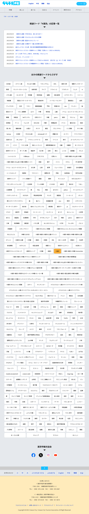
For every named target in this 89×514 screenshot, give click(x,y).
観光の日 (72, 123)
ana (65, 106)
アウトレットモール (34, 140)
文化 (55, 84)
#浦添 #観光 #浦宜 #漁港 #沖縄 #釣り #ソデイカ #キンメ (64, 279)
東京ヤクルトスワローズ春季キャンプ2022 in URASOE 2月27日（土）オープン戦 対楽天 (43, 60)
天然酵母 (9, 385)
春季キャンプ (11, 179)
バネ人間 (36, 223)
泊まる (44, 10)
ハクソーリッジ (49, 374)
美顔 (40, 329)
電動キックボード (77, 84)
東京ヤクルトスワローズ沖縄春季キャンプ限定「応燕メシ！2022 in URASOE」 (40, 64)
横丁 (48, 162)
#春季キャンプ (30, 251)
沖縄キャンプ (72, 307)
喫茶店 (48, 112)
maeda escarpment (12, 374)
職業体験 (18, 128)
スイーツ (20, 430)
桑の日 (71, 184)
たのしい (71, 430)
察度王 (71, 296)
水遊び (28, 128)
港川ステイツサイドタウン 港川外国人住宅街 (20, 301)
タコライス (21, 318)
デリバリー (20, 324)
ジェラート (52, 357)
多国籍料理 (49, 201)
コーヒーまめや (68, 385)
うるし (80, 184)
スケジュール (44, 307)
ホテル (68, 162)
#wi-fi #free (39, 296)
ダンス (80, 195)
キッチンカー (41, 285)
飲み (56, 151)
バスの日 (52, 184)
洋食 (7, 351)
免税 (81, 123)
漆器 (46, 190)
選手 (54, 307)
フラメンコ (53, 89)
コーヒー (80, 396)
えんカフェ (34, 391)
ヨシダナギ (19, 95)
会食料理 (48, 318)
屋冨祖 (16, 218)
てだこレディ (79, 418)
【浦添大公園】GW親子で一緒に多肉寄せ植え (29, 44)
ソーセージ (69, 195)
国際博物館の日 (50, 145)
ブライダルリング (26, 346)
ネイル (62, 351)
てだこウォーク (61, 329)
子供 (34, 218)
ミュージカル (59, 167)
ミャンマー (65, 391)
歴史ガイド (9, 112)
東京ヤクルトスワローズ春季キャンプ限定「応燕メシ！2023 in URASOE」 (38, 50)
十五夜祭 (29, 184)
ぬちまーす (49, 346)
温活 (61, 335)
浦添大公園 (51, 430)
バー (81, 329)
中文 (37, 3)
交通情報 (25, 218)
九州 (55, 218)
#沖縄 (29, 240)
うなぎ (20, 335)
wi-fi (32, 112)
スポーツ (33, 402)
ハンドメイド (22, 312)
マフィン (23, 368)
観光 (63, 117)
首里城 (8, 123)
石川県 (41, 151)
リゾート (80, 95)
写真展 (30, 95)
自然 (80, 101)
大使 (20, 106)
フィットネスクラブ (76, 324)
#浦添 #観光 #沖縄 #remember (73, 251)
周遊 (7, 89)
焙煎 (65, 396)
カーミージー (37, 212)
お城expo (26, 156)
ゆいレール (70, 212)
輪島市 (33, 151)
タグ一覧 (10, 16)
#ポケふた (22, 246)
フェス (75, 89)
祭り (7, 418)
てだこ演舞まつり (45, 379)
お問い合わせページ (35, 505)
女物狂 (34, 379)
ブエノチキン (57, 128)
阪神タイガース (10, 151)
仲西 (15, 402)
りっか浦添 (40, 184)
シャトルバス (12, 156)
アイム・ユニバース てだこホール (72, 112)
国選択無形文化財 (57, 363)
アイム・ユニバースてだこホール (16, 167)
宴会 (39, 318)
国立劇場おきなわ (12, 424)
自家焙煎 (34, 89)
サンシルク (61, 179)
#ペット (8, 240)
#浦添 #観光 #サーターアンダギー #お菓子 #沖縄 (66, 268)
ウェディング (53, 340)
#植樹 (45, 240)
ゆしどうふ (9, 318)
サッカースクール (44, 324)
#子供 (61, 223)
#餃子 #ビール (51, 296)
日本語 (8, 84)
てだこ (28, 106)
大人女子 (50, 312)
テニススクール (60, 324)
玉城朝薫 (9, 190)
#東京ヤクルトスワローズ (14, 251)
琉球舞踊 (16, 223)
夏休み (49, 424)
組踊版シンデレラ (21, 379)
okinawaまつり (42, 134)
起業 (81, 391)
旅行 (64, 140)
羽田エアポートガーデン (24, 101)
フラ (7, 145)
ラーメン (63, 357)
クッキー (80, 363)
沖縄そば (16, 418)
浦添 (43, 391)
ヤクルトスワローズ (76, 424)
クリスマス (70, 346)
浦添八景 (64, 84)
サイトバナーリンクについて (64, 505)
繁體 (43, 3)
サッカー (74, 106)
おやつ (30, 285)
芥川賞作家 (79, 162)
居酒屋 (72, 151)
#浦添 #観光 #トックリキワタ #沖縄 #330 (19, 262)
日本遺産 (80, 296)
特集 (10, 10)
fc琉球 (18, 134)
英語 (40, 162)
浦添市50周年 (45, 301)
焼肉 (46, 140)
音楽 (73, 329)
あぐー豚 (80, 374)
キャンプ (36, 435)
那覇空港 (54, 123)
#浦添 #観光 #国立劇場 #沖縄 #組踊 (67, 273)
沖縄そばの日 (25, 234)
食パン (38, 201)
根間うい (48, 246)
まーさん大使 (15, 435)
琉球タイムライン (63, 246)
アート (17, 123)
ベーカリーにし (22, 385)
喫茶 (68, 201)
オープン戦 (23, 151)
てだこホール (42, 413)
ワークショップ (68, 340)
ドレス (41, 340)
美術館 (50, 206)
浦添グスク (79, 218)
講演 (74, 391)
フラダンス (65, 89)
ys (67, 206)
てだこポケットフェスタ (13, 184)
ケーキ (57, 402)
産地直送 (70, 312)
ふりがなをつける (38, 473)
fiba (38, 190)
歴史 (61, 307)
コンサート (49, 212)
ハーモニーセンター (56, 101)
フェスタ (26, 123)
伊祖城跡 (64, 407)
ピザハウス (78, 201)
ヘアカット (51, 351)
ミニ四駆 (69, 128)
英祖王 (72, 240)
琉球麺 (60, 346)
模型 (46, 128)
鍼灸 (70, 335)
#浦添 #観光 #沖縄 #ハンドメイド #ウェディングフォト (24, 279)
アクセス (79, 10)
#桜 (53, 240)
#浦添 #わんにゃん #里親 (14, 285)
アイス (63, 123)
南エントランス (37, 145)
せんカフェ (10, 329)
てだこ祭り (68, 413)
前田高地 (37, 374)
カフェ (80, 385)
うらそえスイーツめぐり (50, 385)
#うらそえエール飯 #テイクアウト (69, 290)
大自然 (81, 240)
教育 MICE (67, 10)
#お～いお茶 (62, 240)
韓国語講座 (38, 106)
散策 (81, 430)
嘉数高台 (70, 101)
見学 (32, 424)
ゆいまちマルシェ (49, 223)
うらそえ (9, 312)
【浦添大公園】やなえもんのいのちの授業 (28, 37)
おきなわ (25, 195)
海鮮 (60, 312)
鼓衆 (53, 418)
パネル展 (9, 95)
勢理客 (70, 363)
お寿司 (32, 324)
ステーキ (9, 379)
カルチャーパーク (77, 206)
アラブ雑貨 (20, 363)
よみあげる (51, 473)
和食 (81, 357)
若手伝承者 (79, 173)
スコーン (35, 368)
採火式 (73, 379)
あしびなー (20, 140)
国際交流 (47, 173)
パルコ (81, 223)
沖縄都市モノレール (61, 301)
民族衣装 (79, 335)
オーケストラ (79, 145)
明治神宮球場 (38, 195)
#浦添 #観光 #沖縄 (42, 262)
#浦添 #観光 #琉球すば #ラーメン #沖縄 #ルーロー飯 (27, 273)
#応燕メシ (79, 246)
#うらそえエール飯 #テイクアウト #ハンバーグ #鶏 (66, 285)
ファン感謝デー (27, 179)
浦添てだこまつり (28, 407)
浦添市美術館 (61, 424)
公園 (56, 112)
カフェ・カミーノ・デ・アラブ (37, 363)
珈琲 (72, 396)
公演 (41, 167)
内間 (45, 123)
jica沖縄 (30, 340)
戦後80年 (41, 101)
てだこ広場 (24, 145)
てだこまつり (68, 402)
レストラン (17, 351)
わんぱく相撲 (31, 84)
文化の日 (36, 123)
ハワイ (15, 145)
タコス (31, 318)
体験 (40, 424)
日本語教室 (79, 167)
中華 (39, 112)
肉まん (61, 374)
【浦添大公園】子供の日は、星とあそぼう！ (29, 34)
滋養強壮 (9, 335)
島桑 (24, 424)
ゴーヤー (66, 134)
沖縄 (47, 117)
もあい (71, 351)
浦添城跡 (80, 413)
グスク (8, 212)
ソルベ (41, 357)
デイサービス (22, 391)
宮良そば (9, 140)
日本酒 (62, 368)
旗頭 (36, 418)
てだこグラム (44, 84)
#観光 (37, 240)
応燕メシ (54, 156)
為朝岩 (24, 173)
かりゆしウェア (45, 218)
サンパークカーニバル (20, 89)
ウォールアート (11, 346)
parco (56, 117)
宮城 (23, 402)
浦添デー (59, 206)
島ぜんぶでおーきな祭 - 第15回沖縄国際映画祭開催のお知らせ (34, 47)
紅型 (69, 418)
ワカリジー (35, 173)
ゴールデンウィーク (77, 140)
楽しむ (21, 10)
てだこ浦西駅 (22, 112)
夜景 (73, 357)
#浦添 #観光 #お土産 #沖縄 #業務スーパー (20, 162)
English (31, 3)
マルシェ (72, 117)
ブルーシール (78, 301)
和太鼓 (61, 418)
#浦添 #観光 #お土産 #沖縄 (73, 156)
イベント (56, 10)
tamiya (9, 134)
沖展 (61, 145)
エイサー (44, 418)
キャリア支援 (16, 396)
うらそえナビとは (21, 505)
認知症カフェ (10, 391)
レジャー (80, 402)
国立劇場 (57, 95)
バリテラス (10, 357)
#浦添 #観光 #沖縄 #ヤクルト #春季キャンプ (26, 257)
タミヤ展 (80, 128)
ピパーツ (39, 346)
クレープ (21, 329)
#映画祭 (9, 229)
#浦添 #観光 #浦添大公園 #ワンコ (46, 234)
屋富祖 (59, 195)
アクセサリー (39, 351)
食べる (33, 10)
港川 (81, 117)
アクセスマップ (48, 505)
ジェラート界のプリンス (26, 357)
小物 (80, 340)
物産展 (9, 101)
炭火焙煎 (57, 396)
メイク (31, 329)
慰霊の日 (57, 106)
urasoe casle (26, 374)
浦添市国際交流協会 (33, 335)
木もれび (9, 363)
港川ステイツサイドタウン (15, 201)
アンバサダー (10, 106)
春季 (81, 307)
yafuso (66, 190)
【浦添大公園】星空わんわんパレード (27, 40)
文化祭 (33, 167)
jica (60, 201)
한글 (48, 3)
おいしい (75, 435)
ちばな (66, 318)
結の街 (24, 206)
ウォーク (9, 307)
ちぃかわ (71, 223)
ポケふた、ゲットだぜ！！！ (24, 57)
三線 (7, 223)
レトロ (64, 151)
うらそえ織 (26, 418)
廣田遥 (26, 223)
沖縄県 (69, 145)
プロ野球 (9, 430)
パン (81, 379)
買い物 (8, 128)
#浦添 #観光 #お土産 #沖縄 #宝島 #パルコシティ (68, 262)
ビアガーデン (69, 95)
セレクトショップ (36, 312)
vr (82, 89)
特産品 (16, 117)
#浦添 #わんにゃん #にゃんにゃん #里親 (69, 229)
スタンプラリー (24, 229)
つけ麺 (28, 351)
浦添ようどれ (56, 413)
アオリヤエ (40, 156)
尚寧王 (62, 184)
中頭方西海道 (78, 407)
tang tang (70, 374)
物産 (62, 218)
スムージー (10, 368)
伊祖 (57, 173)
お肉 (81, 318)
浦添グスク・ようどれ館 (47, 407)
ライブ (44, 89)
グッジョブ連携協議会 (43, 396)
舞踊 (7, 117)
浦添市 (17, 212)
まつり (60, 212)
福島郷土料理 (49, 368)
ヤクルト (55, 435)
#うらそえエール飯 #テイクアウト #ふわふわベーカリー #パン (28, 290)
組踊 (48, 95)
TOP (5, 16)
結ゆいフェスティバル (37, 206)
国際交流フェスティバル (14, 340)
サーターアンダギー (12, 206)
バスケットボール (12, 195)
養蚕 (40, 179)
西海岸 (26, 212)
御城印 (69, 167)
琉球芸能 (39, 95)
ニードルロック (11, 173)
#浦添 (16, 16)
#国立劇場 (36, 246)
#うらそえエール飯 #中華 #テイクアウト (18, 296)
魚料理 (80, 312)
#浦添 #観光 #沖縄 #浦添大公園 (72, 234)
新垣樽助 (10, 246)
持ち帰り (9, 324)
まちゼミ (55, 190)
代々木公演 (29, 134)
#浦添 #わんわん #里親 (43, 229)
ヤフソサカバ (78, 134)
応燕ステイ (38, 117)
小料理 (81, 212)
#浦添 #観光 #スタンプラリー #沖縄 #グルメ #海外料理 (25, 268)
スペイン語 (18, 84)
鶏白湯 (81, 346)
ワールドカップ (78, 190)
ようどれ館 (29, 413)
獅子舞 (35, 385)
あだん (8, 218)
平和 (48, 106)
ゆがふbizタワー (77, 179)
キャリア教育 (28, 396)
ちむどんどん (11, 234)
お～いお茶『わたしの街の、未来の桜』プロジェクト (32, 54)
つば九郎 (26, 307)
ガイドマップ (21, 190)
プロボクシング (53, 391)
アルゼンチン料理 (76, 368)
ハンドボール (45, 402)
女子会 (81, 351)
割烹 (74, 318)
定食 (57, 318)
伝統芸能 (67, 173)
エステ (49, 329)
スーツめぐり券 (12, 407)
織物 (49, 179)
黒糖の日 (55, 134)
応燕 (49, 151)
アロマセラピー (50, 335)
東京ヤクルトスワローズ (13, 413)
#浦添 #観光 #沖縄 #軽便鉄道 (67, 257)
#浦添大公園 (19, 240)
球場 (17, 307)
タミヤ (38, 128)
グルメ (81, 151)
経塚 (48, 167)
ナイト (58, 162)
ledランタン (26, 117)
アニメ (63, 296)
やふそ (49, 195)
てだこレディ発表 (61, 379)
